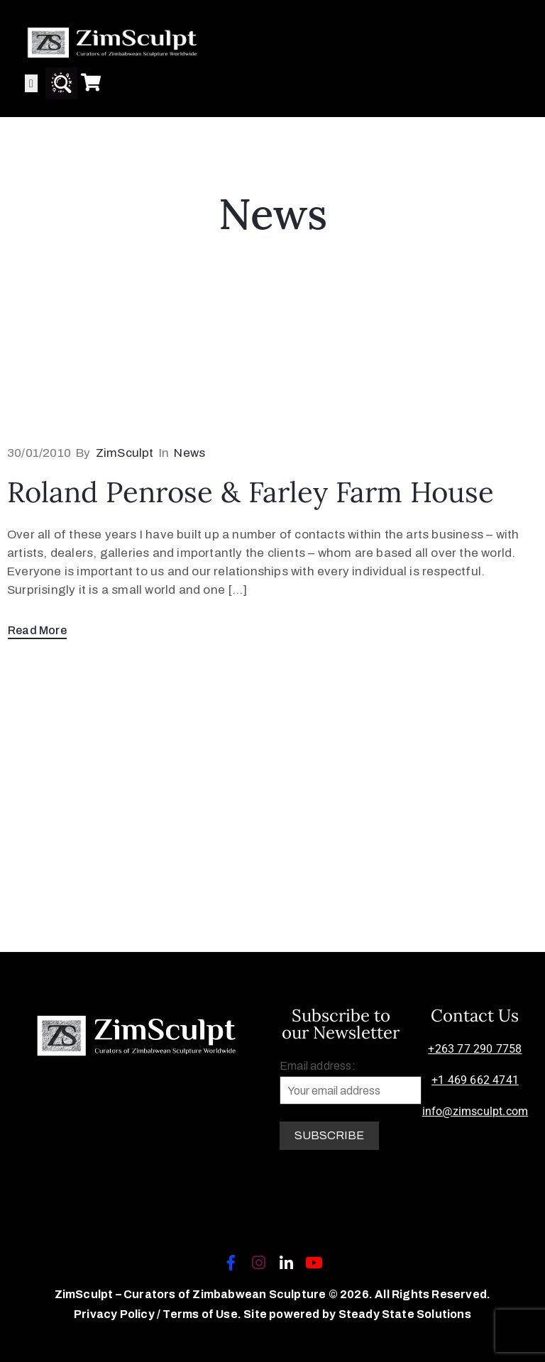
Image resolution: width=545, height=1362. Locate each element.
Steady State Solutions (404, 1314)
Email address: (351, 1082)
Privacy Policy (115, 1314)
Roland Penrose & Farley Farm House (250, 492)
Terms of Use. (202, 1314)
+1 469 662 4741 (475, 1080)
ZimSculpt (125, 453)
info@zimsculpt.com (475, 1111)
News (189, 453)
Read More (37, 630)
